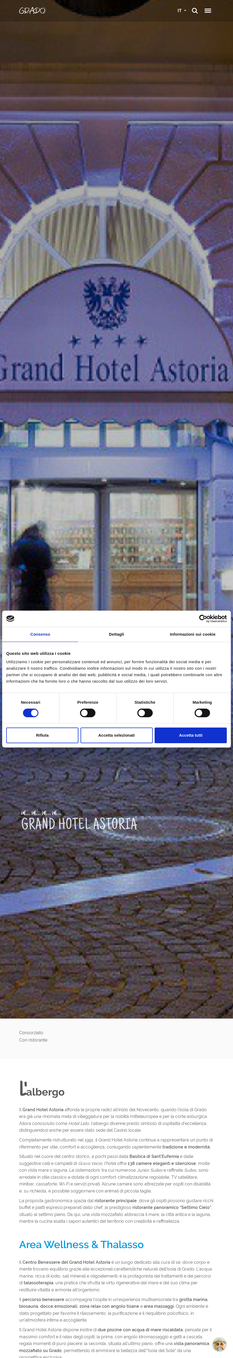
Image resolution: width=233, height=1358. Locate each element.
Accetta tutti (190, 735)
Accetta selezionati (116, 735)
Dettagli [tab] (116, 634)
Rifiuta (42, 735)
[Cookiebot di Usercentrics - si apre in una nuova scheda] (203, 619)
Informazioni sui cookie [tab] (193, 634)
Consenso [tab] (40, 634)
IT (180, 10)
